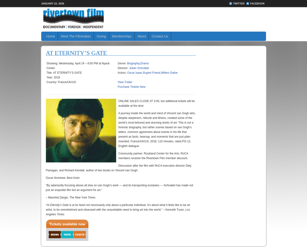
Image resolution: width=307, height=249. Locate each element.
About (141, 36)
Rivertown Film (153, 18)
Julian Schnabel (139, 68)
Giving (101, 36)
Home (50, 36)
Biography (133, 63)
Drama (144, 63)
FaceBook (257, 3)
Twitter (238, 3)
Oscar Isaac (134, 72)
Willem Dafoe (169, 72)
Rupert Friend (151, 72)
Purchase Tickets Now (132, 86)
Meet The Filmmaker (76, 36)
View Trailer (125, 82)
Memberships (122, 36)
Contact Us (160, 36)
